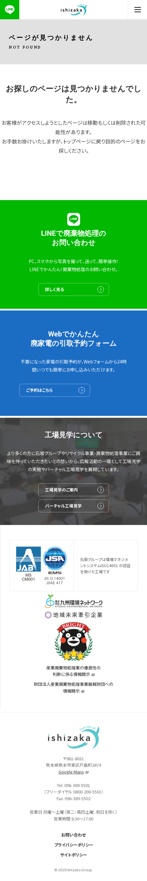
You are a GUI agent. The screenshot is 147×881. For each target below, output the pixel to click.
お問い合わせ (73, 838)
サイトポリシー (73, 858)
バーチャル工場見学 (63, 509)
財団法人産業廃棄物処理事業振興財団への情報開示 (73, 690)
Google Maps (71, 775)
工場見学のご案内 (61, 493)
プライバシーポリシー (73, 848)
